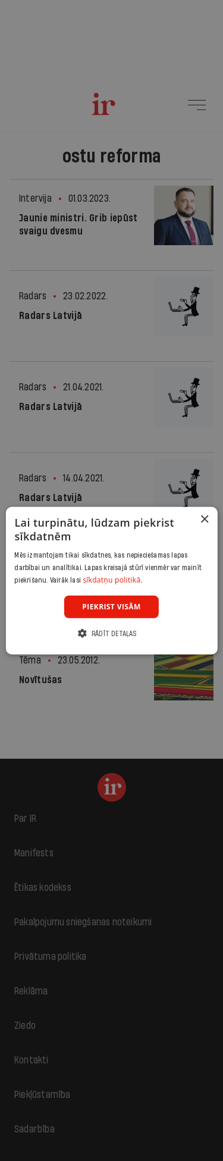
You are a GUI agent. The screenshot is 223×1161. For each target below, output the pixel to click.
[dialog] (111, 580)
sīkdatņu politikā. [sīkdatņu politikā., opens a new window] (113, 580)
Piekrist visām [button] (111, 606)
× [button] (204, 519)
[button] (111, 633)
